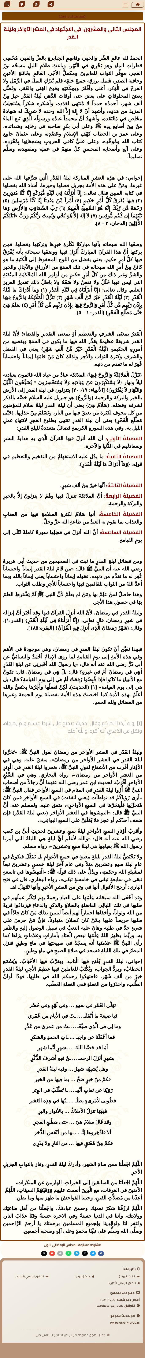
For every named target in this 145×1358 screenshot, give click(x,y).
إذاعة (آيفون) (84, 1276)
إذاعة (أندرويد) (129, 1276)
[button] (126, 5)
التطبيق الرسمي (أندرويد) (32, 1276)
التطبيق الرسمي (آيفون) (124, 1282)
